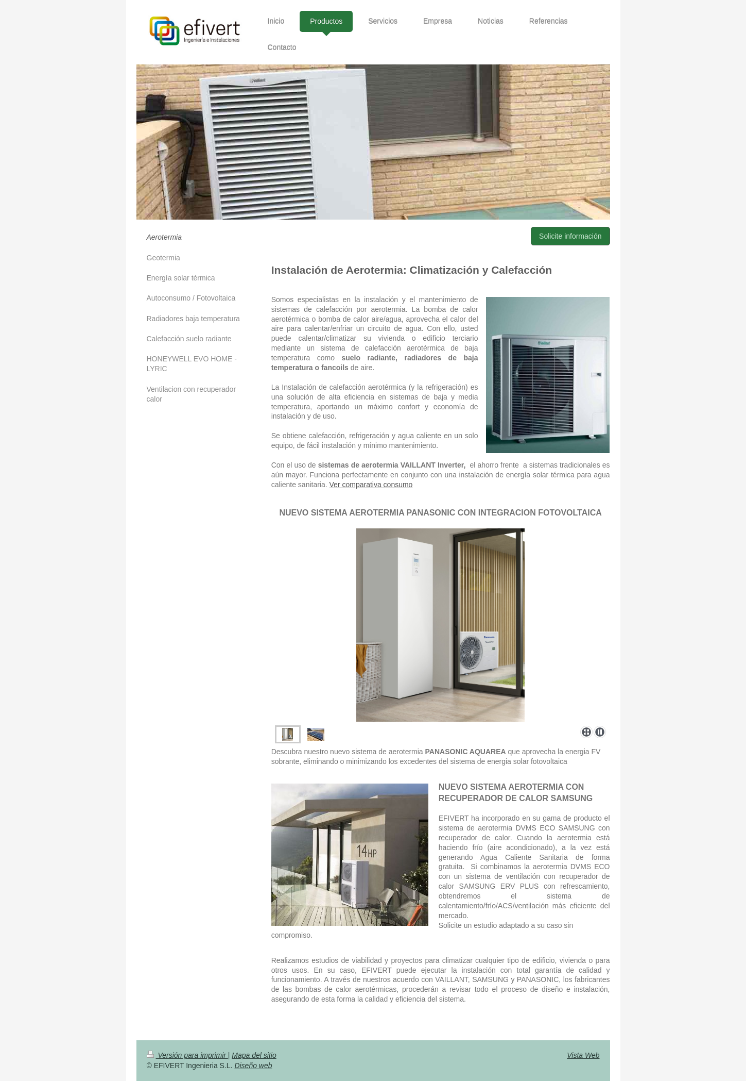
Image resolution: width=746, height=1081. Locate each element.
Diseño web (253, 1065)
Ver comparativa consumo (371, 484)
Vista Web (583, 1055)
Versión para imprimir (187, 1055)
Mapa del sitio (254, 1055)
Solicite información (570, 236)
